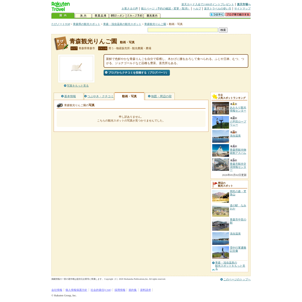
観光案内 (152, 16)
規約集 (133, 289)
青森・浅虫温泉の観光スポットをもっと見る (230, 265)
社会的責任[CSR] (101, 289)
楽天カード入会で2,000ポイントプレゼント (207, 4)
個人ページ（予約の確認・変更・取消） (165, 8)
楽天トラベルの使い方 (217, 8)
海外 (83, 16)
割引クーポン (117, 16)
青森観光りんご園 (155, 24)
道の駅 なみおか (238, 207)
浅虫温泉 (235, 233)
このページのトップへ (237, 279)
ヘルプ (197, 8)
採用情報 (120, 289)
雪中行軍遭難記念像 (238, 249)
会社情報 (56, 289)
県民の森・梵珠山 (238, 193)
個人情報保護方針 (76, 289)
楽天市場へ (244, 4)
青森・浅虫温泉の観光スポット (122, 24)
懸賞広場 (100, 16)
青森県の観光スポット (86, 24)
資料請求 (145, 289)
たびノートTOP (60, 24)
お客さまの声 (130, 8)
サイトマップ (242, 8)
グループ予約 (134, 16)
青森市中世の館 (238, 221)
